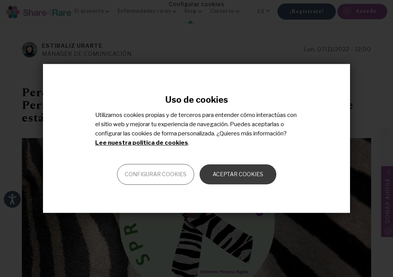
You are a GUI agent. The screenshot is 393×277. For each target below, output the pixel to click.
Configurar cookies (156, 174)
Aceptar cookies (238, 174)
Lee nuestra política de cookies (141, 143)
